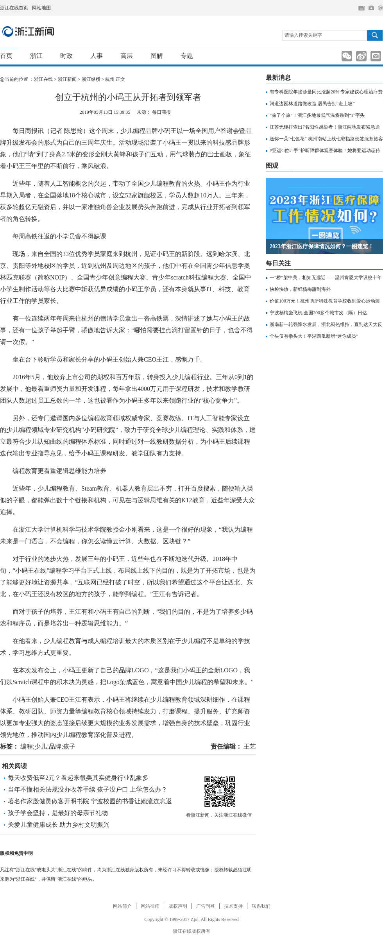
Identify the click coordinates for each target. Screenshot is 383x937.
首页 (6, 55)
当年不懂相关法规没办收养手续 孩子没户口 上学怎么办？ (87, 789)
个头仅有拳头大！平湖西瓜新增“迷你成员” (314, 336)
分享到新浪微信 (347, 56)
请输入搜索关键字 (303, 35)
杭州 (110, 79)
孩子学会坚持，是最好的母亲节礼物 (58, 813)
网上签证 (380, 8)
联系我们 (261, 906)
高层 (126, 55)
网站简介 (122, 906)
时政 (66, 55)
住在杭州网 (361, 8)
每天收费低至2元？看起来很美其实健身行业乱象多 (78, 777)
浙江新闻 (28, 31)
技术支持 (233, 906)
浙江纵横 (91, 79)
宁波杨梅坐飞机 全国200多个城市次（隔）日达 (318, 312)
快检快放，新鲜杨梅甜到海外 (300, 289)
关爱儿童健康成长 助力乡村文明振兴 (58, 824)
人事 (96, 55)
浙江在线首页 (14, 8)
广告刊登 (205, 906)
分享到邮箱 (375, 56)
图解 (156, 55)
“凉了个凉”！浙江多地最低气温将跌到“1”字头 (317, 115)
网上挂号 (371, 7)
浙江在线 (43, 79)
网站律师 (150, 906)
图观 (272, 165)
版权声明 (177, 906)
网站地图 (41, 8)
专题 (187, 55)
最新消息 (278, 77)
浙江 (36, 55)
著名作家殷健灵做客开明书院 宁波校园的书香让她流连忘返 (90, 801)
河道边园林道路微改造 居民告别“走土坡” (312, 103)
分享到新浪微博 (361, 56)
